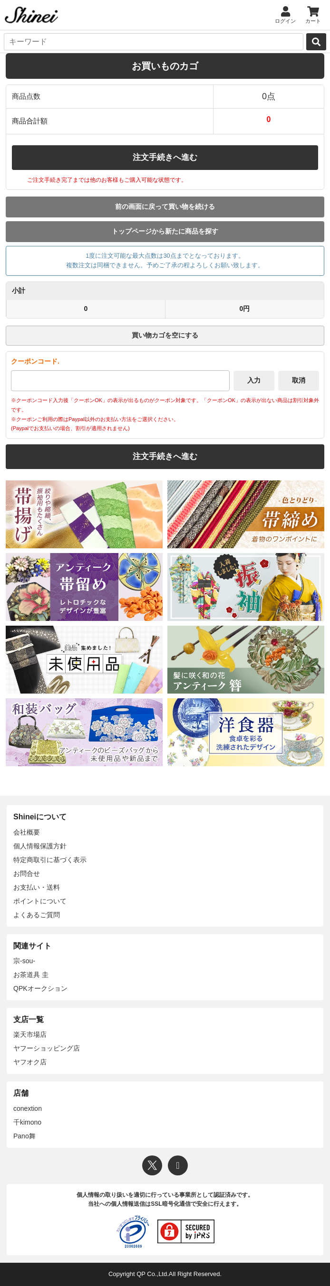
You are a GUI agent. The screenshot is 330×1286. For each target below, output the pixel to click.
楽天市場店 (30, 1034)
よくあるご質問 (36, 915)
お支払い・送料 (36, 887)
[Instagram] (178, 1165)
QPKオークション (40, 988)
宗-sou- (24, 961)
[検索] (316, 41)
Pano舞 (24, 1136)
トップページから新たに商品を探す (165, 231)
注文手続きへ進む (165, 157)
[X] (152, 1165)
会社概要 (26, 832)
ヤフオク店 (30, 1062)
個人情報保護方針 (40, 846)
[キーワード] (153, 41)
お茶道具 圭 (31, 974)
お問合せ (26, 873)
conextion (27, 1108)
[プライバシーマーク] (133, 1231)
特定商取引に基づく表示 (50, 860)
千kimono (27, 1122)
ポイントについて (40, 901)
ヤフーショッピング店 (46, 1048)
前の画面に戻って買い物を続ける (165, 206)
